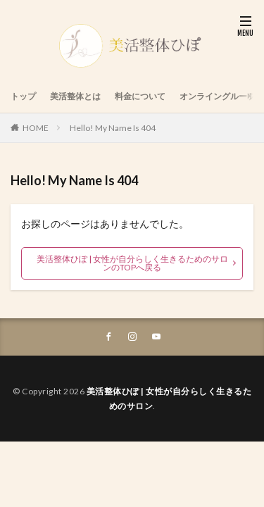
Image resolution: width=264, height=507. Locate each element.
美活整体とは (75, 96)
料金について (140, 96)
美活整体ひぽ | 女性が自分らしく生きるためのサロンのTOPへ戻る (132, 263)
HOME (36, 128)
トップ (23, 96)
